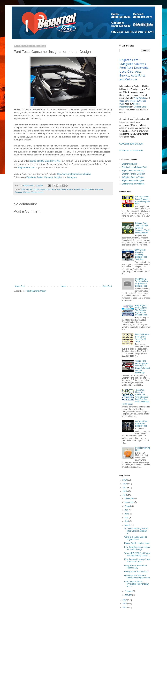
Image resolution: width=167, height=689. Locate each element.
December (129, 498)
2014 (124, 600)
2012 (124, 607)
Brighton (36, 189)
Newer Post (20, 286)
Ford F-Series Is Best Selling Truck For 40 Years (142, 338)
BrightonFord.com (26, 167)
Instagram (72, 177)
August (128, 506)
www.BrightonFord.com (131, 143)
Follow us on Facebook (131, 150)
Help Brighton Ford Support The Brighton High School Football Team (141, 310)
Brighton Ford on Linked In (133, 174)
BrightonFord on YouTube (133, 170)
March (128, 525)
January (128, 595)
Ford (54, 189)
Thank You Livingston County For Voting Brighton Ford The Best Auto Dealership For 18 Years (135, 397)
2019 (124, 480)
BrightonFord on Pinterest (133, 184)
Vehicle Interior (37, 192)
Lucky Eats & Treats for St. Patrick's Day (135, 566)
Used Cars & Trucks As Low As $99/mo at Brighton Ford (141, 282)
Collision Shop (140, 107)
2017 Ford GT (26, 189)
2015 (124, 495)
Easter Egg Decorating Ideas (136, 543)
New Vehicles (140, 98)
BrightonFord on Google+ (133, 180)
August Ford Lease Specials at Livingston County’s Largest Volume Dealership (142, 367)
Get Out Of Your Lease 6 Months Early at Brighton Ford (142, 200)
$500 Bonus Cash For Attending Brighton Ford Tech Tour (141, 254)
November (129, 502)
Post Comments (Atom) (36, 291)
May (127, 517)
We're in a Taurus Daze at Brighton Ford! (135, 538)
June (127, 514)
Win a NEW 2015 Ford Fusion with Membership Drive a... (137, 554)
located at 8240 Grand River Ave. (45, 161)
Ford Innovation (88, 189)
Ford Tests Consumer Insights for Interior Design (137, 548)
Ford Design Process (65, 189)
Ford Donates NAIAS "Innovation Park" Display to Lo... (136, 584)
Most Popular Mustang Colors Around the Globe (137, 560)
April (127, 521)
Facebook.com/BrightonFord (134, 167)
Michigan (26, 192)
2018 (124, 483)
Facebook (31, 177)
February (129, 591)
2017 (124, 487)
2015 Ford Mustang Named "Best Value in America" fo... (136, 530)
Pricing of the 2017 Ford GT (136, 572)
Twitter (40, 177)
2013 (124, 603)
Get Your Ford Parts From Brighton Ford (141, 423)
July (127, 510)
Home (63, 286)
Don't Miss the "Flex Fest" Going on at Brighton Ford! (137, 576)
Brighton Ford (45, 189)
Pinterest (48, 177)
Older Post (107, 286)
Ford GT (77, 189)
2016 (124, 491)
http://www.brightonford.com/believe (74, 174)
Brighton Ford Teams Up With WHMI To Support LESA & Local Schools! (142, 228)
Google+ (58, 177)
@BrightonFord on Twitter (133, 177)
